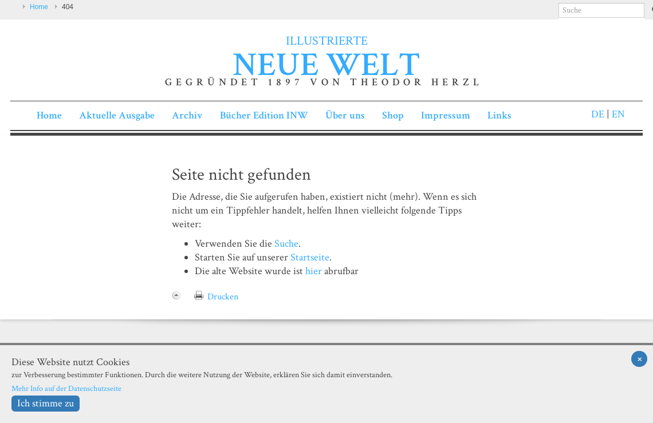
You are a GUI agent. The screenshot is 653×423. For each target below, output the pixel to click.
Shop (393, 115)
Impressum (445, 115)
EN (617, 114)
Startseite (309, 257)
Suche (286, 243)
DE (597, 114)
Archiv (187, 115)
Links (499, 115)
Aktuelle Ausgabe (117, 115)
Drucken (222, 297)
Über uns (345, 115)
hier (313, 271)
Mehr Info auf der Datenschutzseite (66, 388)
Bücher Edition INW (264, 115)
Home (39, 7)
